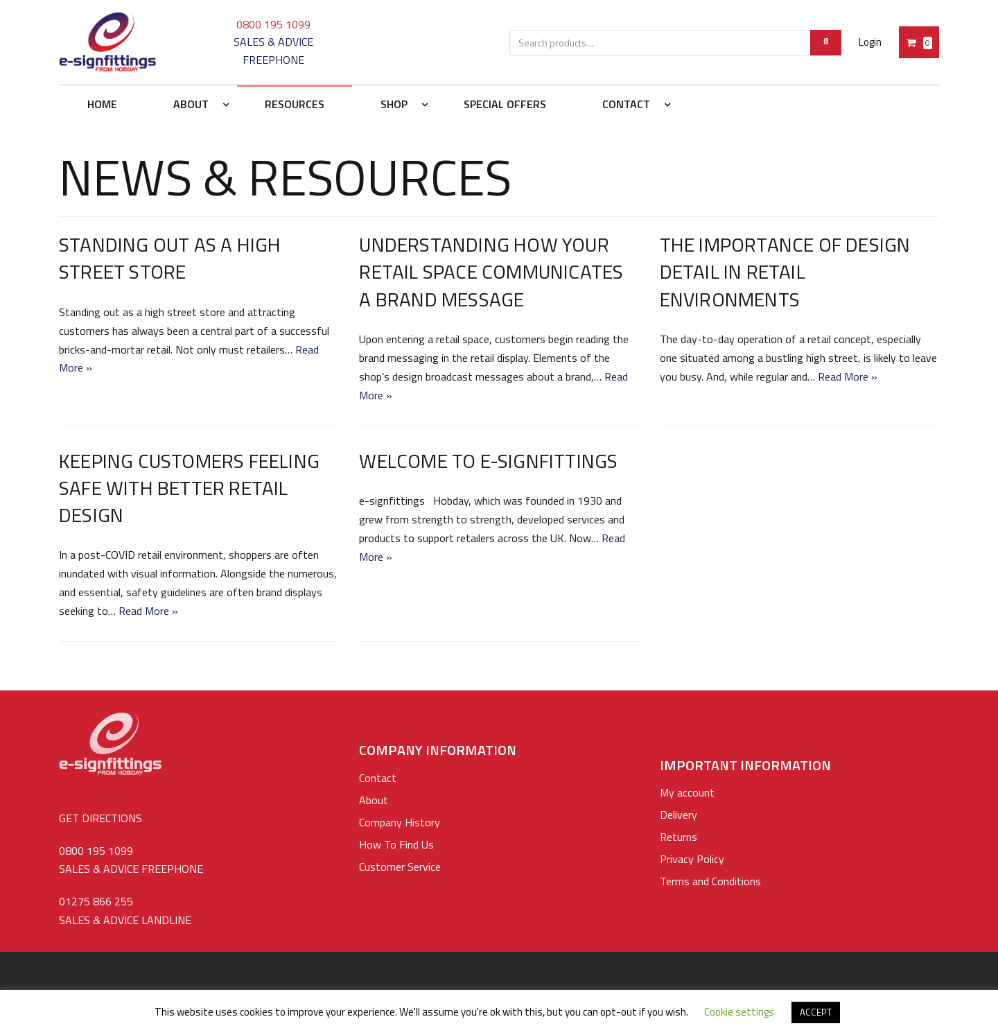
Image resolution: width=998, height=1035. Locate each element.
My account (687, 792)
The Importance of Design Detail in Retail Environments (785, 271)
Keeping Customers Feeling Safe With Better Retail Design (189, 488)
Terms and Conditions (710, 881)
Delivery (678, 814)
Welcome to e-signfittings (488, 461)
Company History (399, 822)
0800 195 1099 (273, 24)
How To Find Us (396, 844)
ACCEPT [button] (816, 1012)
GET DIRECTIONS (100, 818)
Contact (377, 777)
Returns (678, 836)
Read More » (847, 376)
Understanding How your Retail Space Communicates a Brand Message (491, 271)
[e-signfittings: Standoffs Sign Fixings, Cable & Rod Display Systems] (107, 42)
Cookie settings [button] (739, 1012)
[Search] (825, 42)
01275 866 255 (96, 901)
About (373, 800)
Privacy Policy (692, 859)
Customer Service (400, 866)
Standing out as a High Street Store (170, 257)
